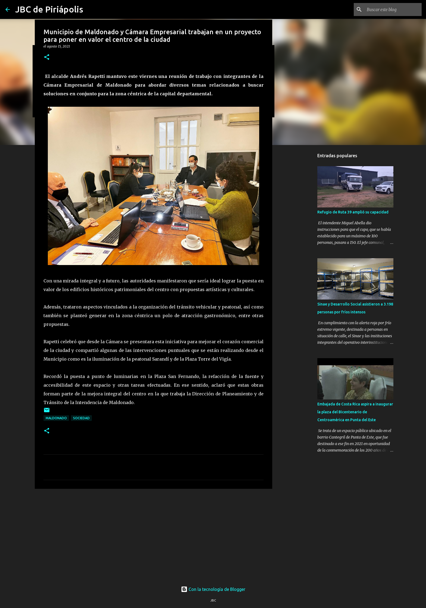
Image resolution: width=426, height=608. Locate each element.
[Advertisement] (153, 535)
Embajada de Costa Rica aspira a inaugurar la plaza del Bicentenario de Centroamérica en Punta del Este (355, 412)
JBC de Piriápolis (49, 9)
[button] (46, 57)
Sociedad (81, 418)
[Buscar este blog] (393, 9)
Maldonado (56, 418)
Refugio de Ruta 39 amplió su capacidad (353, 212)
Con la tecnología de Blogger (213, 589)
